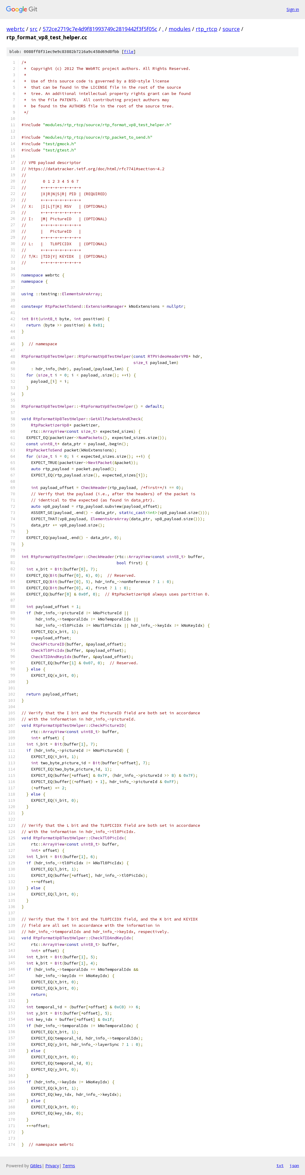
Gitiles (36, 1165)
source (231, 28)
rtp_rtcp (206, 28)
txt (280, 1165)
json (294, 1165)
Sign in (293, 9)
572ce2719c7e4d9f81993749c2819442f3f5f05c (100, 28)
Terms (69, 1165)
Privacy (52, 1165)
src (34, 28)
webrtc (16, 28)
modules (180, 28)
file (128, 51)
